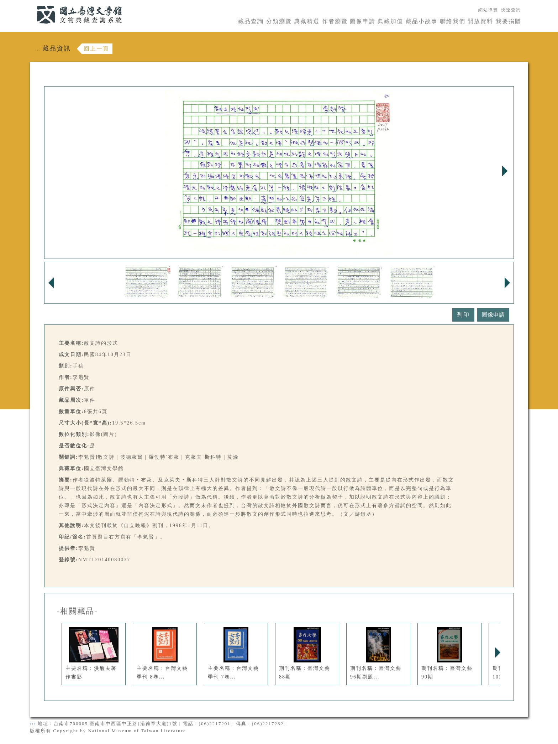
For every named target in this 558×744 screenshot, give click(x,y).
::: (32, 4)
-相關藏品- (77, 611)
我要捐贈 (508, 21)
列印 (463, 315)
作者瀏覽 (335, 21)
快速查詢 (511, 9)
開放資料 (480, 21)
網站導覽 (488, 9)
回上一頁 (96, 49)
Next (504, 171)
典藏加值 (390, 21)
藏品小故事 (422, 21)
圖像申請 (362, 21)
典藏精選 (307, 21)
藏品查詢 (251, 21)
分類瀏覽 (279, 21)
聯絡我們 (452, 21)
